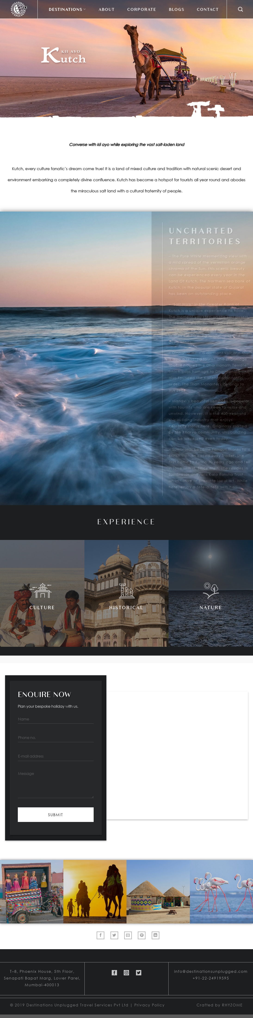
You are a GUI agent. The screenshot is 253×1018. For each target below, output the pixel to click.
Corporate (141, 9)
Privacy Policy (149, 1005)
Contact (208, 9)
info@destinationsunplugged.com (211, 971)
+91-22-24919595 (211, 978)
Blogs (176, 9)
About (107, 9)
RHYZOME (232, 1005)
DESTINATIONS (67, 9)
